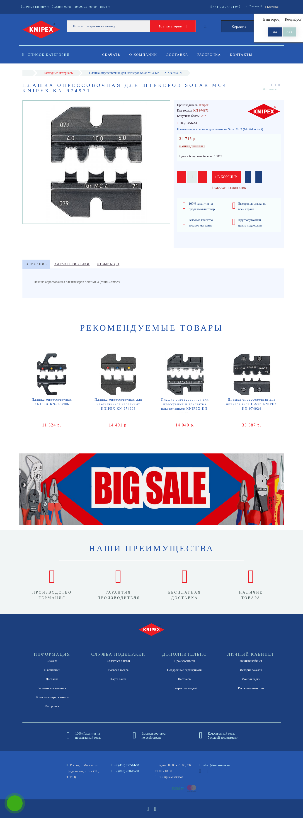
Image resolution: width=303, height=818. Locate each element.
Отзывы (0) (108, 264)
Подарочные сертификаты (184, 670)
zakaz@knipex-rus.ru (216, 765)
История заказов (251, 670)
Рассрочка (211, 54)
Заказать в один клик (230, 188)
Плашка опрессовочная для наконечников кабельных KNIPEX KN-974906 (118, 404)
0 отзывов (270, 89)
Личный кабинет (251, 661)
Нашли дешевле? (192, 146)
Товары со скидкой (184, 688)
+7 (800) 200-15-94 (126, 771)
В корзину (226, 177)
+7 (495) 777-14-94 (126, 765)
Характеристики (72, 264)
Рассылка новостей (251, 688)
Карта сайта (118, 679)
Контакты (244, 54)
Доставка (178, 54)
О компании (144, 54)
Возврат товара (118, 670)
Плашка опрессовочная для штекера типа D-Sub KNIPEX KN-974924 (251, 404)
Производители (184, 661)
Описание (36, 264)
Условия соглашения (52, 688)
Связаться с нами (118, 661)
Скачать (111, 54)
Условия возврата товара (52, 697)
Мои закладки (251, 679)
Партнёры (184, 679)
